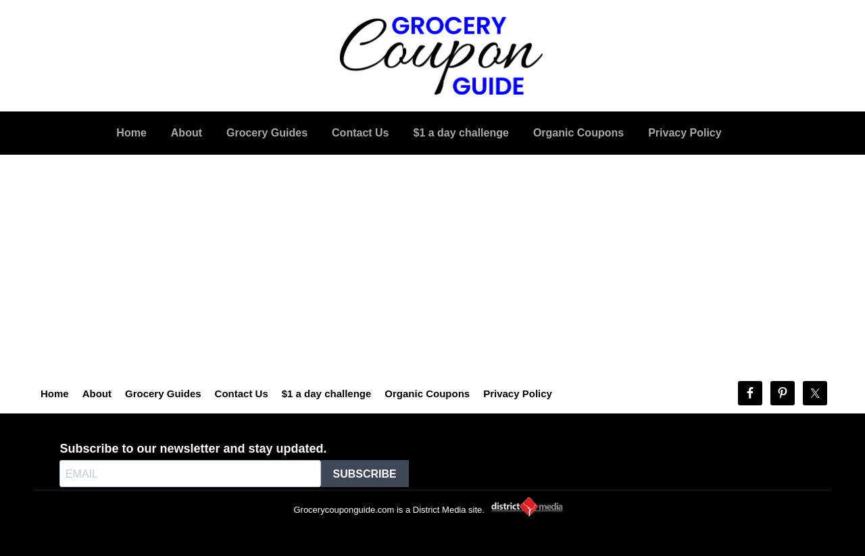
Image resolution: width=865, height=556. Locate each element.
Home (55, 393)
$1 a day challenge (327, 393)
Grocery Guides (163, 393)
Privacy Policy (517, 393)
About (97, 393)
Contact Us (241, 393)
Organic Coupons (427, 393)
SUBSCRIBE (365, 474)
